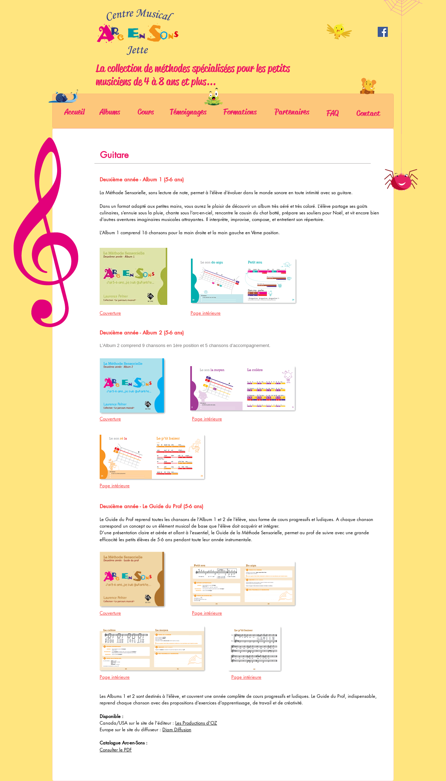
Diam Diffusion (176, 729)
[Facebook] (383, 32)
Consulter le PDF (116, 750)
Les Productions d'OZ (196, 723)
